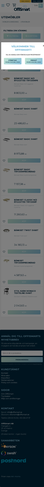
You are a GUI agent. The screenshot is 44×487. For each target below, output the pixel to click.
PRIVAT (34, 61)
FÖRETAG (12, 61)
